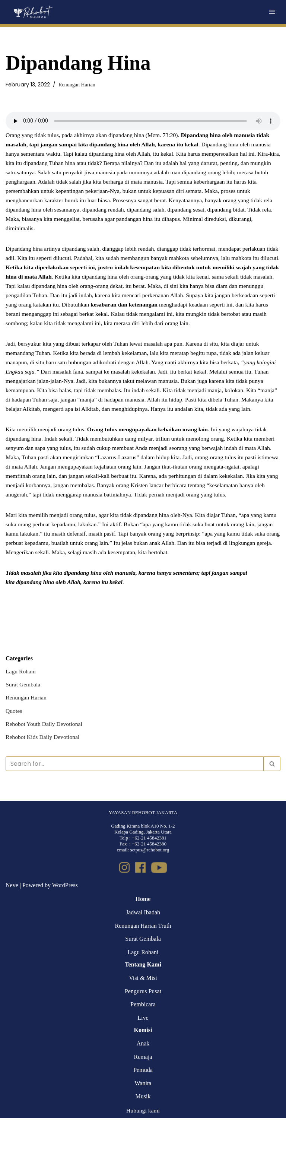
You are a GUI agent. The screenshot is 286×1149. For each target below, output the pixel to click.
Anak (143, 1074)
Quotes (14, 740)
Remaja (143, 1087)
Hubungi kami (143, 1141)
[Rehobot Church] (33, 12)
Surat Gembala (23, 713)
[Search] (135, 794)
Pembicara (143, 1035)
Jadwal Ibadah (143, 943)
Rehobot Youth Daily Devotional (45, 753)
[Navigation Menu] (272, 12)
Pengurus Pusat (143, 1022)
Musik (143, 1127)
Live (142, 1048)
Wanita (143, 1114)
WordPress (65, 916)
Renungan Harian (77, 85)
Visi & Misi (143, 1009)
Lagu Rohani (21, 700)
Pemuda (143, 1101)
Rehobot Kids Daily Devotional (43, 767)
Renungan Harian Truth (143, 956)
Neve (12, 916)
